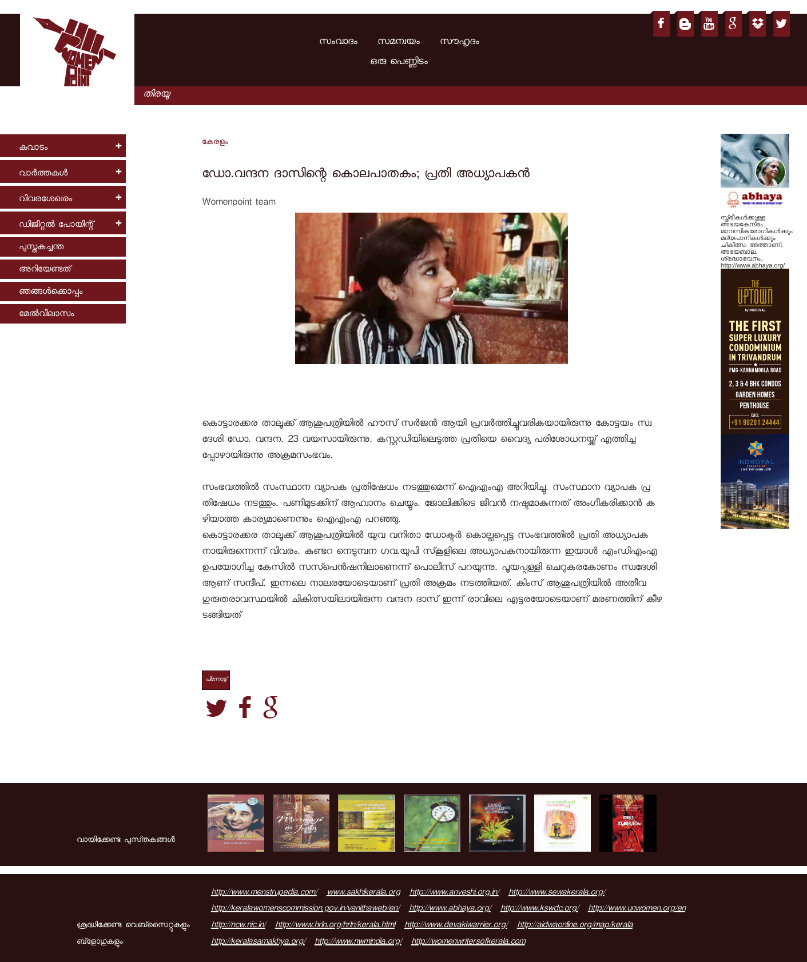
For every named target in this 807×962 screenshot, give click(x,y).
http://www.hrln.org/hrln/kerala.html (335, 926)
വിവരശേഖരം (45, 200)
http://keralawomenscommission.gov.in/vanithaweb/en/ (305, 909)
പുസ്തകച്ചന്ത (41, 248)
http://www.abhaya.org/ (450, 909)
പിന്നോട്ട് (215, 680)
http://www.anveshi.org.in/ (454, 893)
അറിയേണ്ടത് (44, 270)
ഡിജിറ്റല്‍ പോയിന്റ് (56, 225)
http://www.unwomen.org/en (636, 909)
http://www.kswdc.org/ (539, 909)
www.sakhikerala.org (363, 893)
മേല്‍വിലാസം (46, 315)
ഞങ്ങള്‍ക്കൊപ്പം (50, 292)
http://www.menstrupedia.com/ (264, 893)
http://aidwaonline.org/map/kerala (575, 926)
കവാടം (33, 148)
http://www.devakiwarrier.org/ (455, 926)
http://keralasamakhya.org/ (258, 942)
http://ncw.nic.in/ (238, 926)
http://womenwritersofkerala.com (468, 942)
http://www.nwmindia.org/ (358, 942)
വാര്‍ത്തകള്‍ (43, 174)
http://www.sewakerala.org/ (556, 893)
